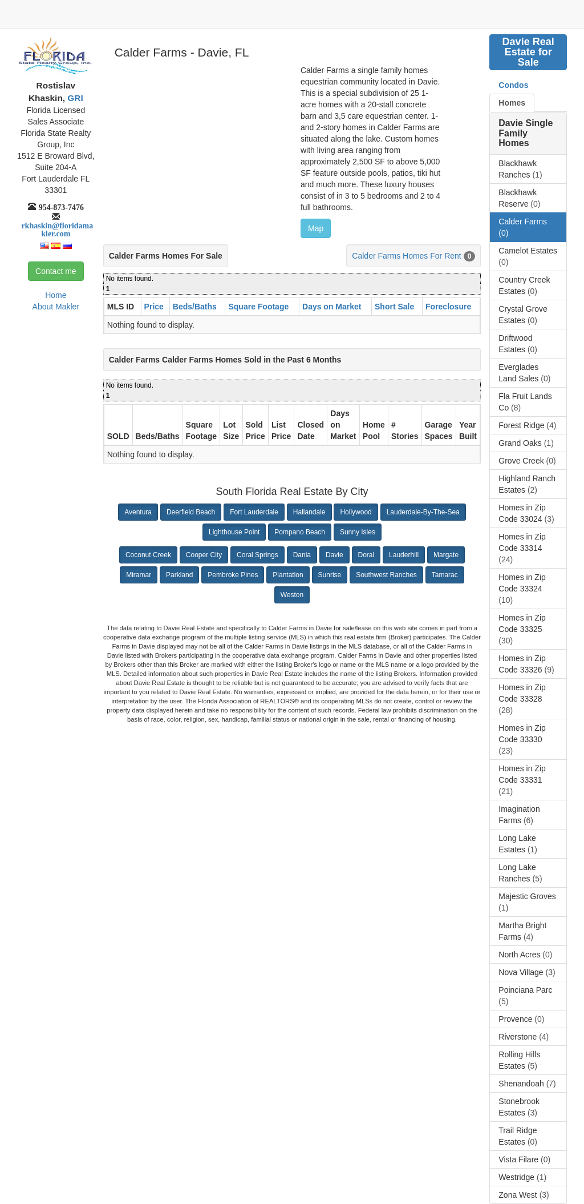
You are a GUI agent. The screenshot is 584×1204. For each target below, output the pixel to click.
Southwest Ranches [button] (386, 575)
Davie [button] (334, 555)
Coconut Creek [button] (148, 555)
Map (315, 228)
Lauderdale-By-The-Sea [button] (423, 512)
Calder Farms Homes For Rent (406, 255)
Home (55, 295)
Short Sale (394, 306)
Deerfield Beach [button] (191, 512)
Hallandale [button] (309, 512)
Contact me (55, 271)
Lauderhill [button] (404, 555)
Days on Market (331, 306)
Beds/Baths (195, 306)
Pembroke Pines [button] (233, 575)
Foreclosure (448, 306)
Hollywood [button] (355, 512)
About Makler (56, 306)
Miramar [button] (138, 575)
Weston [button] (292, 595)
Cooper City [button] (204, 555)
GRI (74, 98)
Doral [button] (366, 555)
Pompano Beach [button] (299, 532)
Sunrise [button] (330, 575)
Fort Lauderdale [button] (254, 512)
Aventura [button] (138, 512)
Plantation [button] (288, 575)
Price (154, 306)
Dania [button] (302, 555)
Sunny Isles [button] (357, 532)
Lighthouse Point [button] (234, 532)
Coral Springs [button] (257, 555)
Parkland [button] (179, 575)
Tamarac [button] (445, 575)
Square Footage (258, 306)
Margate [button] (446, 555)
